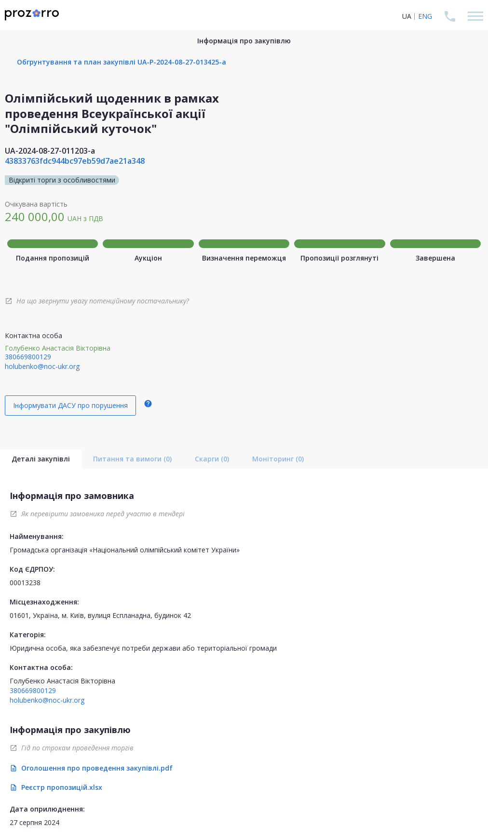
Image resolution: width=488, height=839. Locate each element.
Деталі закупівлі (41, 458)
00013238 (25, 582)
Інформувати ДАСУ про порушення (70, 405)
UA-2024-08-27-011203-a (50, 150)
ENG (425, 16)
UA (406, 16)
